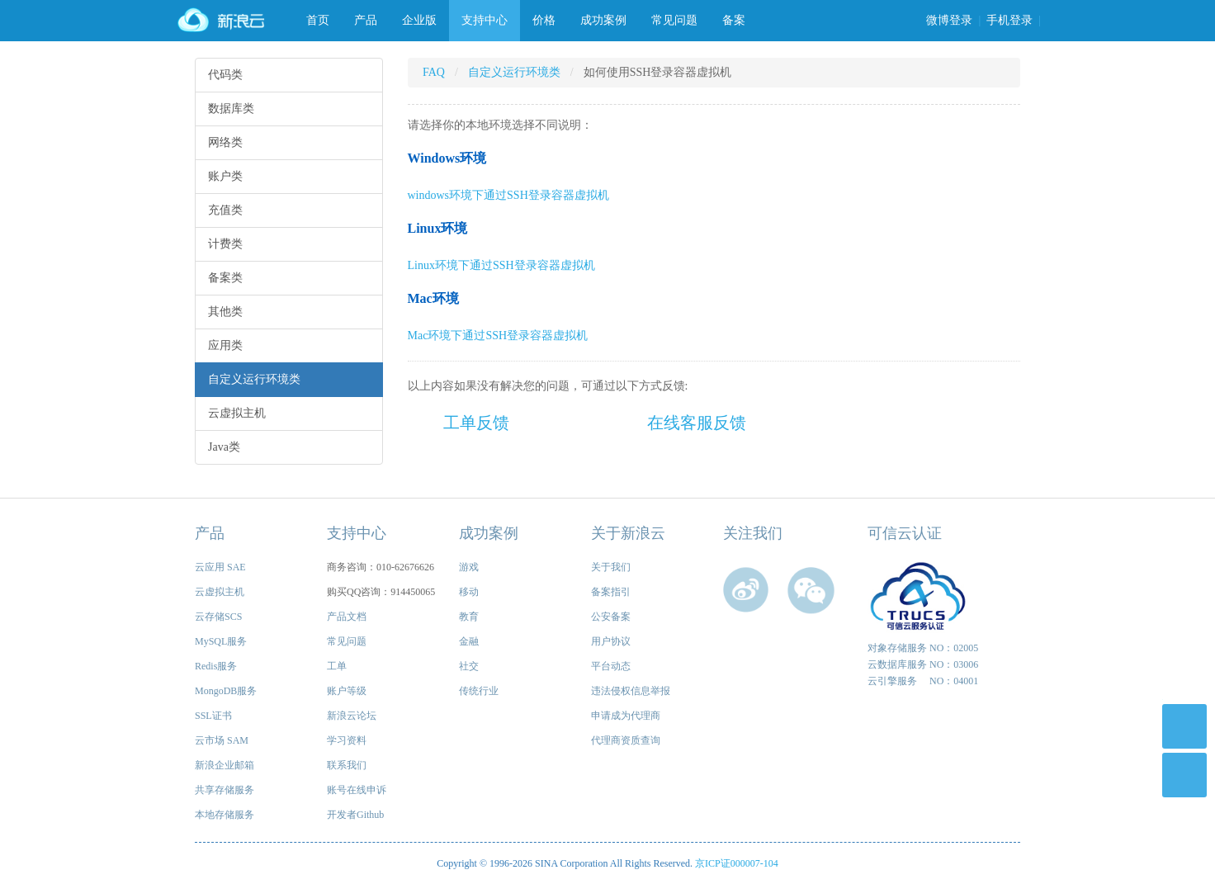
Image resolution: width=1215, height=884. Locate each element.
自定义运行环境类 (254, 379)
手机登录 (1009, 20)
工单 (337, 666)
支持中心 (484, 20)
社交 (469, 666)
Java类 (224, 447)
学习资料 (346, 740)
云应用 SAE (220, 567)
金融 (469, 641)
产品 (365, 20)
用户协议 (611, 641)
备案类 (225, 278)
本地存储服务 (224, 814)
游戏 (469, 567)
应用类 (225, 345)
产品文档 (346, 616)
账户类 (225, 176)
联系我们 (346, 765)
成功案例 (603, 20)
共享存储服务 (224, 790)
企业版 (419, 20)
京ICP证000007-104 (736, 863)
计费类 (225, 244)
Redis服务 (216, 666)
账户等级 (346, 691)
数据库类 (231, 108)
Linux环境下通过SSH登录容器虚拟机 (501, 265)
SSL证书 (213, 715)
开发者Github (355, 814)
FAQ (434, 72)
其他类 (225, 311)
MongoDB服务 (226, 691)
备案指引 (611, 592)
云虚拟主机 (237, 413)
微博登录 (949, 20)
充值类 (225, 210)
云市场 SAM (221, 740)
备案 (733, 20)
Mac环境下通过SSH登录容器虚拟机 (498, 335)
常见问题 (674, 20)
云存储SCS (218, 616)
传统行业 (479, 691)
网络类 (225, 142)
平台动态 (611, 666)
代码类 (225, 75)
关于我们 (611, 567)
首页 (317, 20)
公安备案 (611, 616)
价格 (543, 20)
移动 (469, 592)
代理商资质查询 (625, 740)
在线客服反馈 (696, 423)
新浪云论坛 (351, 715)
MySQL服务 (221, 641)
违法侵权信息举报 (630, 691)
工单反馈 (476, 423)
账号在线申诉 (356, 790)
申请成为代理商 (625, 715)
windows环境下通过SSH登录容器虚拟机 (508, 195)
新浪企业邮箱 (224, 765)
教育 (469, 616)
